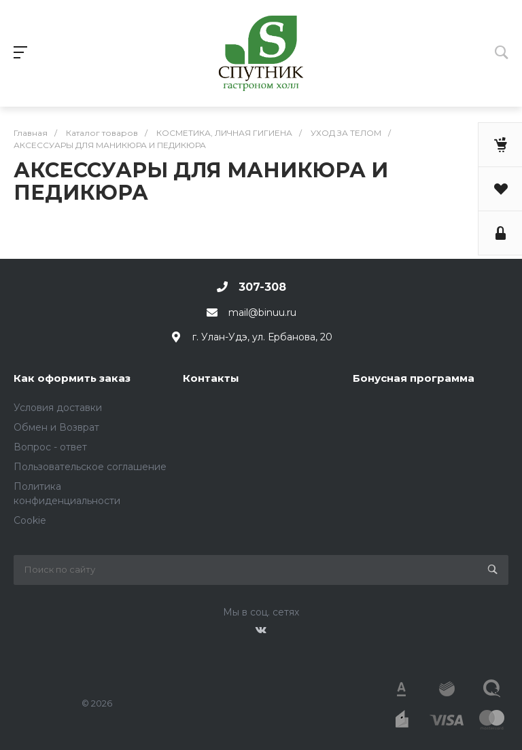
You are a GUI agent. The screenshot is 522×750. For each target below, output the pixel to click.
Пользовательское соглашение (90, 467)
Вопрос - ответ (50, 447)
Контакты (211, 378)
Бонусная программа (413, 378)
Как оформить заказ (72, 378)
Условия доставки (58, 407)
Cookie (30, 520)
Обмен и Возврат (56, 427)
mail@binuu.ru (262, 312)
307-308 (262, 287)
